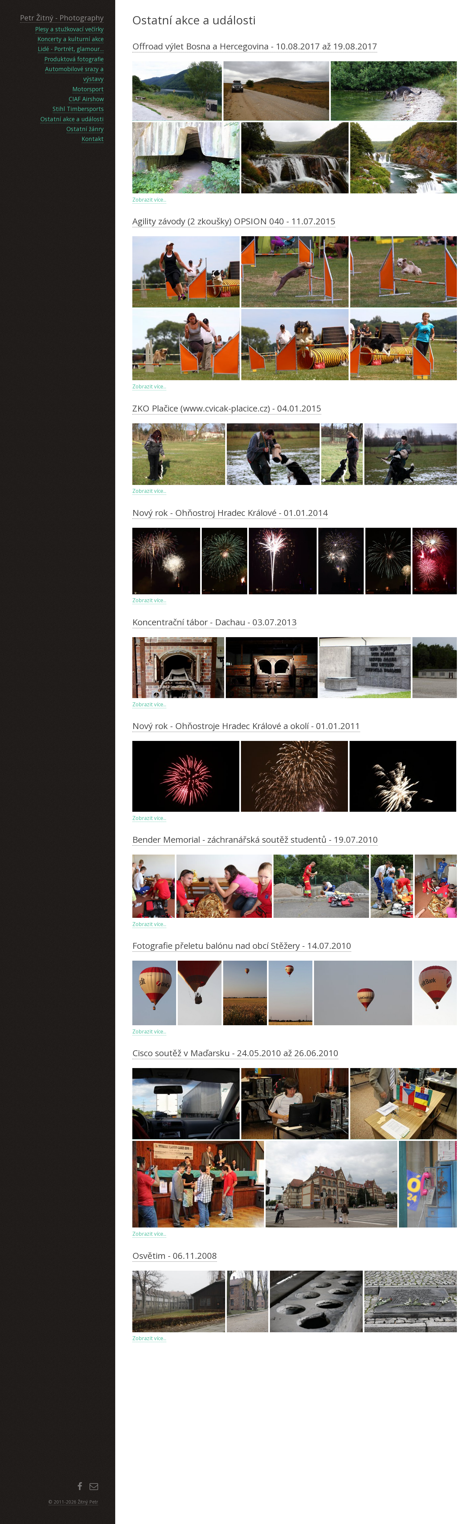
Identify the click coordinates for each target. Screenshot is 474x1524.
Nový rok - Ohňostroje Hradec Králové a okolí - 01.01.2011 (246, 796)
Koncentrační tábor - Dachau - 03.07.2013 (214, 622)
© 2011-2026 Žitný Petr (73, 1502)
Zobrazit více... (149, 199)
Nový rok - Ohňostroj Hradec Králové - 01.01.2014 (230, 513)
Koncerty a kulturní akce (71, 39)
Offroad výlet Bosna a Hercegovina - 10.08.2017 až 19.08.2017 (254, 46)
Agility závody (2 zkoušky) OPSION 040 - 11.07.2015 (233, 221)
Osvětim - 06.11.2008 (174, 1399)
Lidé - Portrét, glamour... (71, 49)
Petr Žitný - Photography (62, 17)
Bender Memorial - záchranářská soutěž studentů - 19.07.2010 (255, 983)
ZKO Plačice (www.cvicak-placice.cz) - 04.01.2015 (226, 408)
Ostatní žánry (85, 129)
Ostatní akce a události (72, 119)
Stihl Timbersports (78, 109)
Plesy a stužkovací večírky (69, 29)
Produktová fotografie (74, 59)
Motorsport (88, 89)
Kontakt (93, 139)
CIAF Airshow (86, 99)
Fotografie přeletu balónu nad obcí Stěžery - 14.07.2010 (241, 1089)
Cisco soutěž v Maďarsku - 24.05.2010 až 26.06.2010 (235, 1196)
